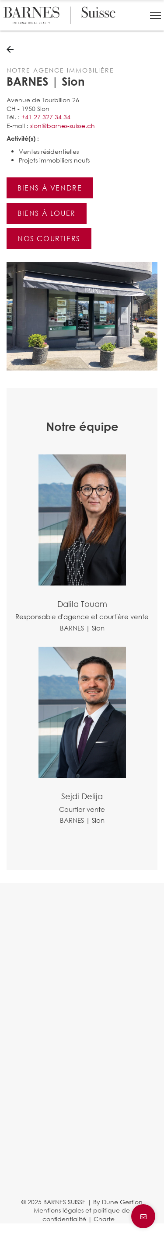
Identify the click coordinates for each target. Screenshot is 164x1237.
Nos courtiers (48, 238)
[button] (155, 15)
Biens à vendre (49, 187)
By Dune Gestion (118, 1202)
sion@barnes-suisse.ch (62, 125)
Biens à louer (46, 213)
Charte (104, 1219)
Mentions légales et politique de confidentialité (82, 1214)
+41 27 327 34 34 (45, 117)
